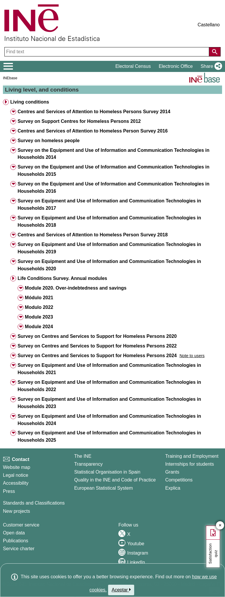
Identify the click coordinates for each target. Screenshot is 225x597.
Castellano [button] (208, 24)
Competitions (178, 479)
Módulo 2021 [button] (39, 297)
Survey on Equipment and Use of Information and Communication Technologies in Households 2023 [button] (109, 403)
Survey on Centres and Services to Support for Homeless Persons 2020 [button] (97, 336)
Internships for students (189, 464)
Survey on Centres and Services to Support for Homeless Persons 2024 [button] (97, 355)
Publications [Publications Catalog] (15, 540)
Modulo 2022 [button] (39, 307)
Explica (172, 488)
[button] (210, 66)
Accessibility (15, 483)
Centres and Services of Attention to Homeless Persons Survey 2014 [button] (94, 111)
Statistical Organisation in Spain (107, 471)
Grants (172, 471)
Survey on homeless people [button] (49, 140)
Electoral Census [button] (133, 66)
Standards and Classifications (34, 502)
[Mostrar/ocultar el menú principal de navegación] (8, 66)
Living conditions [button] (29, 101)
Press (9, 491)
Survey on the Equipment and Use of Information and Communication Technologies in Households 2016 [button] (113, 187)
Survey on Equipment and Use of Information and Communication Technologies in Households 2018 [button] (109, 221)
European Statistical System (103, 488)
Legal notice (15, 475)
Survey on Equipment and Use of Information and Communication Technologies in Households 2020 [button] (109, 265)
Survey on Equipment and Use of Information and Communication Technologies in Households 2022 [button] (109, 386)
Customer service (21, 524)
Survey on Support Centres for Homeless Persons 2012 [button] (79, 121)
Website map (16, 467)
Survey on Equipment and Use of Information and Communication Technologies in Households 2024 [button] (109, 420)
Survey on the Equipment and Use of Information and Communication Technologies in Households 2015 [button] (113, 170)
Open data (14, 532)
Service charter (19, 548)
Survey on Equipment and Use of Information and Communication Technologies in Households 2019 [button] (109, 248)
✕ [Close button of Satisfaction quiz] (220, 525)
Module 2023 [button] (39, 316)
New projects (16, 511)
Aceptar (121, 589)
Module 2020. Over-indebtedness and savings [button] (76, 287)
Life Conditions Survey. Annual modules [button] (62, 278)
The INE (82, 456)
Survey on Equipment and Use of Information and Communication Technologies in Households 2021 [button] (109, 369)
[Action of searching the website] (215, 51)
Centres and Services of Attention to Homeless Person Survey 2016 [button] (93, 130)
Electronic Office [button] (176, 66)
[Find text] (107, 51)
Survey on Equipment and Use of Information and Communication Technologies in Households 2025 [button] (109, 436)
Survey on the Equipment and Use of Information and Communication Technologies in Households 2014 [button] (113, 154)
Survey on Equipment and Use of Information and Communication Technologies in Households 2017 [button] (109, 204)
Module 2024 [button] (39, 326)
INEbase (10, 78)
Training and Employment (192, 456)
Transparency (88, 464)
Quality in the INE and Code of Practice (115, 479)
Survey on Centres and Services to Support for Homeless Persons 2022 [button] (97, 345)
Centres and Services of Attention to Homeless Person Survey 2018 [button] (93, 234)
